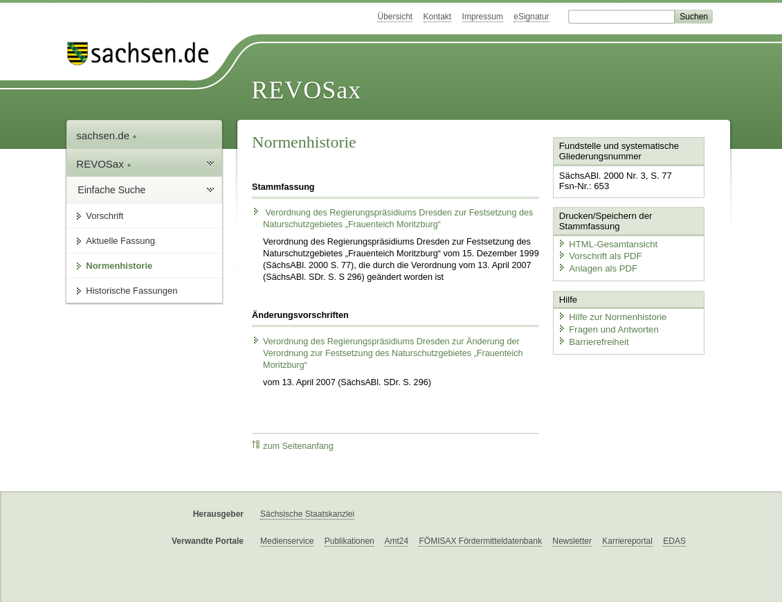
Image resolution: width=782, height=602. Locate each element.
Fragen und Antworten (607, 327)
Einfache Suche (111, 189)
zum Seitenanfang (293, 446)
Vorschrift (104, 216)
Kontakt (438, 16)
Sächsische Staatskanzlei (307, 514)
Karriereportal (627, 541)
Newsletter (572, 541)
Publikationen (349, 541)
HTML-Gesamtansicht (606, 243)
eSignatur (531, 16)
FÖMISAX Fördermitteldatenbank (480, 541)
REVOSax (306, 90)
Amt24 (396, 541)
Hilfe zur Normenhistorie (611, 315)
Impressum (482, 16)
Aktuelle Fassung (120, 241)
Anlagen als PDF (596, 267)
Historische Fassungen (131, 290)
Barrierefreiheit (592, 340)
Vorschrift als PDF (598, 255)
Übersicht (394, 16)
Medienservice (286, 541)
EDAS (674, 541)
